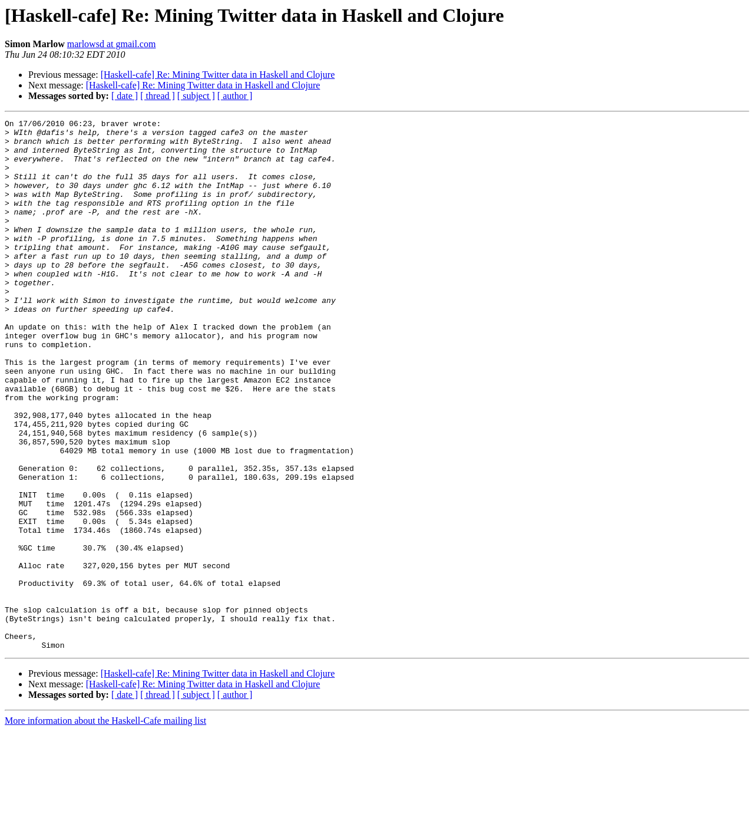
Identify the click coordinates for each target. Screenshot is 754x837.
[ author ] (235, 96)
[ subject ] (196, 96)
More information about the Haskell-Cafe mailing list (105, 827)
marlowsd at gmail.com (111, 44)
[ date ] (124, 96)
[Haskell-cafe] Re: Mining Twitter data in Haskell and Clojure (218, 75)
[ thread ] (157, 96)
